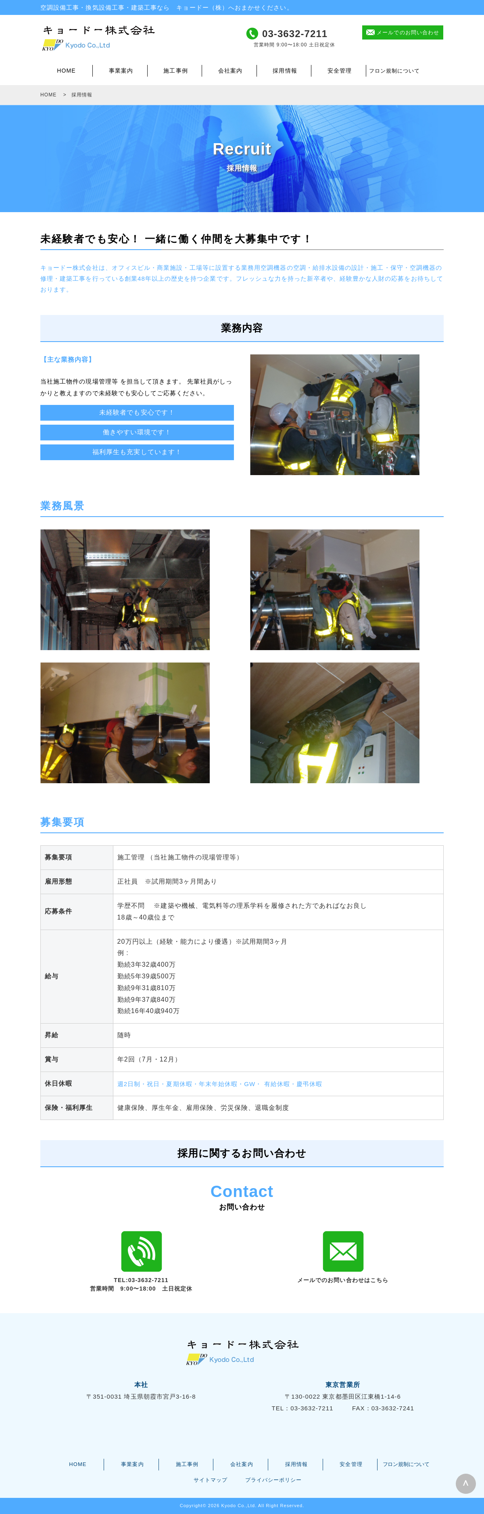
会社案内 (230, 70)
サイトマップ (210, 1480)
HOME (66, 70)
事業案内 (121, 70)
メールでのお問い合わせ (408, 32)
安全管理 (340, 70)
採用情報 (285, 70)
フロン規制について (394, 71)
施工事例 (175, 70)
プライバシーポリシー (273, 1480)
